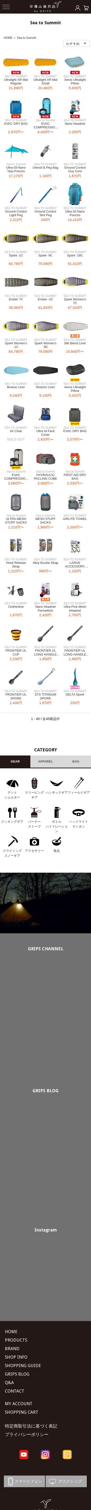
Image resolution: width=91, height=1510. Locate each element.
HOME (8, 38)
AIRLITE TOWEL (75, 519)
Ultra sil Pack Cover (45, 433)
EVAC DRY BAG (16, 123)
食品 (56, 851)
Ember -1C (45, 299)
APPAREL (45, 761)
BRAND (12, 1348)
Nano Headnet (75, 123)
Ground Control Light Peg (16, 213)
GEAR (15, 761)
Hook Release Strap (16, 564)
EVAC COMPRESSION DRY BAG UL (46, 127)
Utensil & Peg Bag (45, 167)
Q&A (9, 1382)
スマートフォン (24, 1481)
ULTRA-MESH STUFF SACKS (16, 521)
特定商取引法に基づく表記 (31, 1425)
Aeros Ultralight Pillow (75, 81)
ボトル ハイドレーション (57, 826)
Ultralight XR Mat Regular (16, 81)
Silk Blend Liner (75, 343)
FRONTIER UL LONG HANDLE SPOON (45, 654)
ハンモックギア (57, 792)
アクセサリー (34, 851)
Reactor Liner (45, 387)
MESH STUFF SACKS (45, 521)
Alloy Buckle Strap (45, 563)
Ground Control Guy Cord (75, 169)
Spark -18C (75, 255)
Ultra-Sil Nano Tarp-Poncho (16, 169)
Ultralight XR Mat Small (45, 81)
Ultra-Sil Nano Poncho (75, 213)
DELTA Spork (75, 694)
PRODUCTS (16, 1340)
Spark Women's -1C (16, 345)
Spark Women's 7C (75, 301)
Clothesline (16, 606)
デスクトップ (65, 1481)
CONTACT (14, 1391)
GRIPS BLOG (45, 1090)
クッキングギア (12, 821)
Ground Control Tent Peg (45, 213)
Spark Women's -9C (45, 345)
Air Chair (16, 431)
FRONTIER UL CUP (15, 652)
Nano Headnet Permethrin (45, 608)
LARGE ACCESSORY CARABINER (75, 566)
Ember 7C (16, 299)
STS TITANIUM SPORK (45, 696)
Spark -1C (16, 255)
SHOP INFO (16, 1357)
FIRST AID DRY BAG (75, 477)
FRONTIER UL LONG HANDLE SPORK (75, 654)
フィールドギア (79, 792)
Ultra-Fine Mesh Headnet (75, 608)
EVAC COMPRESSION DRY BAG (16, 478)
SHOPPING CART (21, 1412)
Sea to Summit (26, 38)
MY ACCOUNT (19, 1403)
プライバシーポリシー (27, 1434)
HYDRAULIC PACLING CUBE (45, 477)
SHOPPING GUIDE (23, 1365)
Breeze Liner (16, 387)
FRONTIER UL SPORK (15, 696)
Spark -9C (45, 255)
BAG (75, 761)
